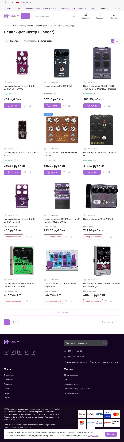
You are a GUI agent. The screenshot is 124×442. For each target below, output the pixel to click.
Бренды (7, 398)
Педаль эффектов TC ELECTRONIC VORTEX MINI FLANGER (19, 87)
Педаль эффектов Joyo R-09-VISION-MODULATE (60, 154)
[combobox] (55, 16)
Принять (111, 434)
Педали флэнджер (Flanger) (64, 25)
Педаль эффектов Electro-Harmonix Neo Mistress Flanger (101, 285)
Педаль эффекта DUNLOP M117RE (98, 219)
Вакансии (8, 384)
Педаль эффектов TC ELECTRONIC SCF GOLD (100, 154)
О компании (9, 375)
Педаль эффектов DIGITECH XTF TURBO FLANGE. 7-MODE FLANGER (62, 220)
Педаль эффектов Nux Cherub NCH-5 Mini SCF (21, 154)
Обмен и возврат (71, 375)
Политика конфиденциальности (77, 388)
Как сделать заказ (71, 384)
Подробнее (93, 435)
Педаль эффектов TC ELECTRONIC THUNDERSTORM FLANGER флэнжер (99, 87)
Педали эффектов (43, 25)
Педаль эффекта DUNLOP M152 (58, 86)
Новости (7, 388)
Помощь (67, 379)
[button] (12, 40)
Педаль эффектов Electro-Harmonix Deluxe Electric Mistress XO (20, 285)
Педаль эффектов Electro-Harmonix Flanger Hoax (60, 285)
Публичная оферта (72, 393)
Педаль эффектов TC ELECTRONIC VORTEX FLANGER (19, 220)
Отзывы (7, 393)
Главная (7, 25)
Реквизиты (8, 379)
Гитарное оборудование (23, 25)
